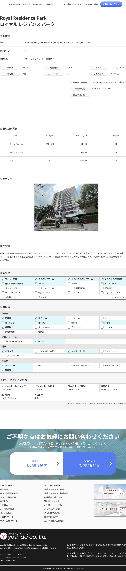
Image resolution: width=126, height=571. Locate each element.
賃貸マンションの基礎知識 (56, 493)
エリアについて (51, 517)
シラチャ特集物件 (8, 497)
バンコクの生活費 (52, 509)
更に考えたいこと (52, 501)
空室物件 (49, 4)
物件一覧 (26, 4)
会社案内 (78, 4)
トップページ (14, 4)
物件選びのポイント (53, 497)
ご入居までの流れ (52, 513)
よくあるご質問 (91, 4)
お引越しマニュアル (53, 505)
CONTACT (89, 463)
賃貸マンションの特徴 (54, 489)
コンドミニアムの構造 (54, 521)
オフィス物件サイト (9, 521)
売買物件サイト (7, 517)
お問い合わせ (109, 4)
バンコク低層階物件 (9, 493)
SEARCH (36, 463)
